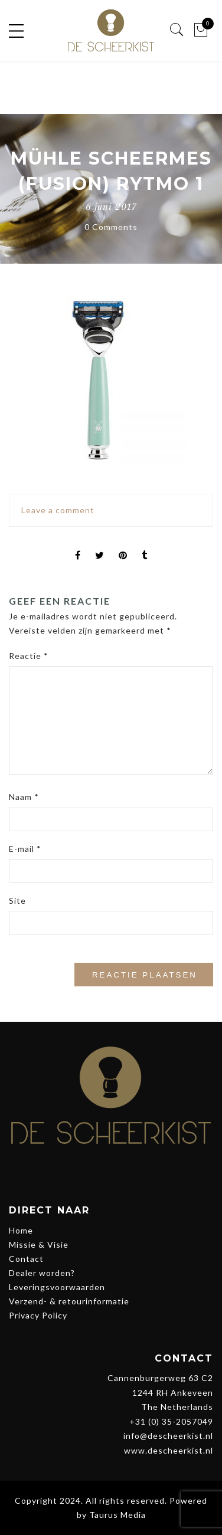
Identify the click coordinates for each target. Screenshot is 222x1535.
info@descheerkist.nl (168, 1436)
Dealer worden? (42, 1273)
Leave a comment (57, 510)
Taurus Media (117, 1515)
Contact (26, 1259)
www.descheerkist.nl (168, 1450)
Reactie (28, 656)
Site (17, 901)
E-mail (25, 849)
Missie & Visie (38, 1244)
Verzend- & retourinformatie (69, 1301)
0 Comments (111, 227)
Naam (24, 797)
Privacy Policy (38, 1315)
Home (21, 1230)
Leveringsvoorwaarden (57, 1287)
